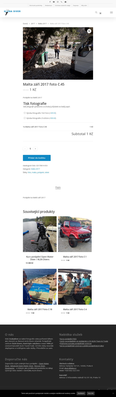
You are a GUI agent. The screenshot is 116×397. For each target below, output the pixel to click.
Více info (90, 393)
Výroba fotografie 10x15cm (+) (40, 113)
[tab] (58, 187)
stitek (47, 172)
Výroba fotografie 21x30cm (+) (40, 118)
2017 (33, 23)
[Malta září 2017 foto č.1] (75, 234)
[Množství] (30, 148)
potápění (40, 172)
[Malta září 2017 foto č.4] (75, 287)
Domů (25, 23)
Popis (58, 187)
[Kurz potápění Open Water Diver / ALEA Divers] (40, 234)
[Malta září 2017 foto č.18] (40, 287)
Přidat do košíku (36, 158)
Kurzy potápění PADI (68, 339)
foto (29, 172)
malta (34, 172)
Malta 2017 (42, 23)
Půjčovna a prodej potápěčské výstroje (76, 343)
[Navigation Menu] (111, 12)
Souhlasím (81, 393)
